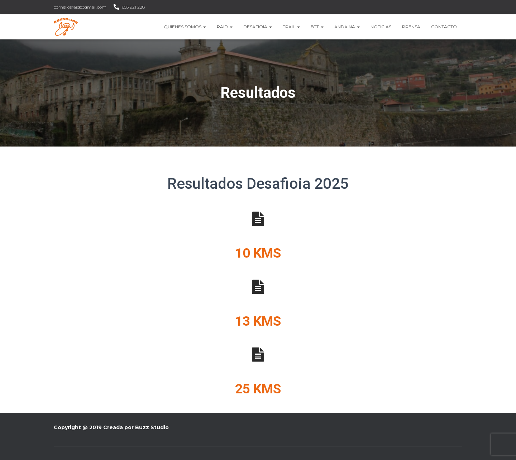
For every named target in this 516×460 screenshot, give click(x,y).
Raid (225, 26)
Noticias (381, 26)
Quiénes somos (185, 26)
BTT (317, 26)
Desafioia (257, 26)
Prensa (411, 26)
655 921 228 (133, 7)
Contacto (444, 26)
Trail (291, 26)
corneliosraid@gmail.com (80, 7)
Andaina (347, 26)
